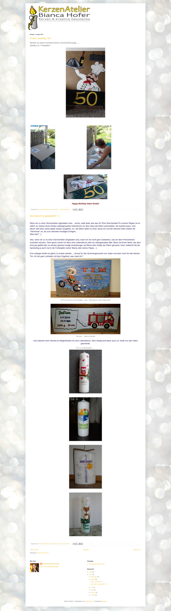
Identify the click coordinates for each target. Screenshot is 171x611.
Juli (92, 587)
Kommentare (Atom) (43, 553)
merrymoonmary (89, 601)
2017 (90, 574)
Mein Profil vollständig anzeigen (49, 566)
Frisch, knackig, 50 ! (40, 38)
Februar (93, 592)
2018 (90, 572)
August (93, 579)
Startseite (86, 550)
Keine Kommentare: (65, 209)
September (94, 577)
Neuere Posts (34, 550)
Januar (93, 595)
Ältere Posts (137, 550)
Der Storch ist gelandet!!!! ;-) (45, 216)
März (92, 590)
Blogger (104, 601)
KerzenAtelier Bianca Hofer (50, 564)
